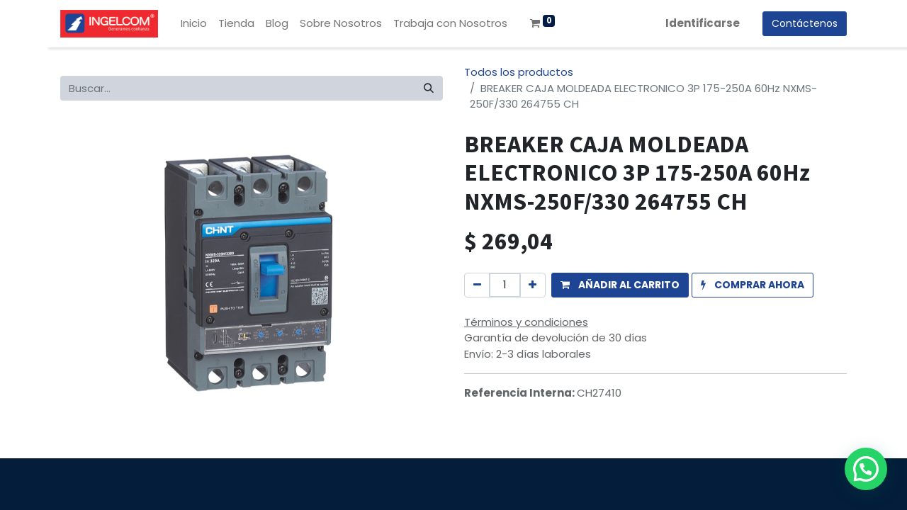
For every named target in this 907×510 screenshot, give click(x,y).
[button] (620, 285)
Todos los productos (518, 71)
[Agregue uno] (532, 285)
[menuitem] (194, 24)
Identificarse (702, 23)
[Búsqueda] (429, 88)
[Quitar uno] (477, 285)
